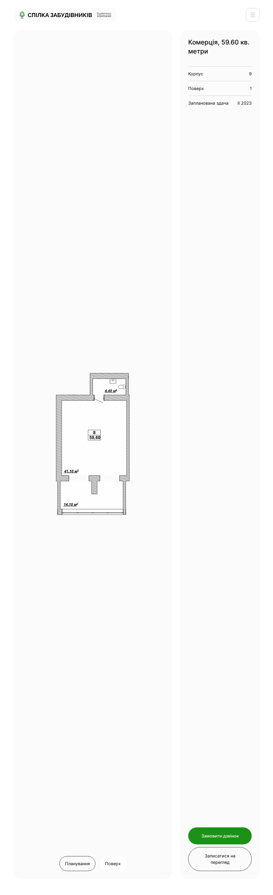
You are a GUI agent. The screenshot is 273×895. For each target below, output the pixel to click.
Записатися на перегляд (220, 859)
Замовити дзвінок (220, 836)
